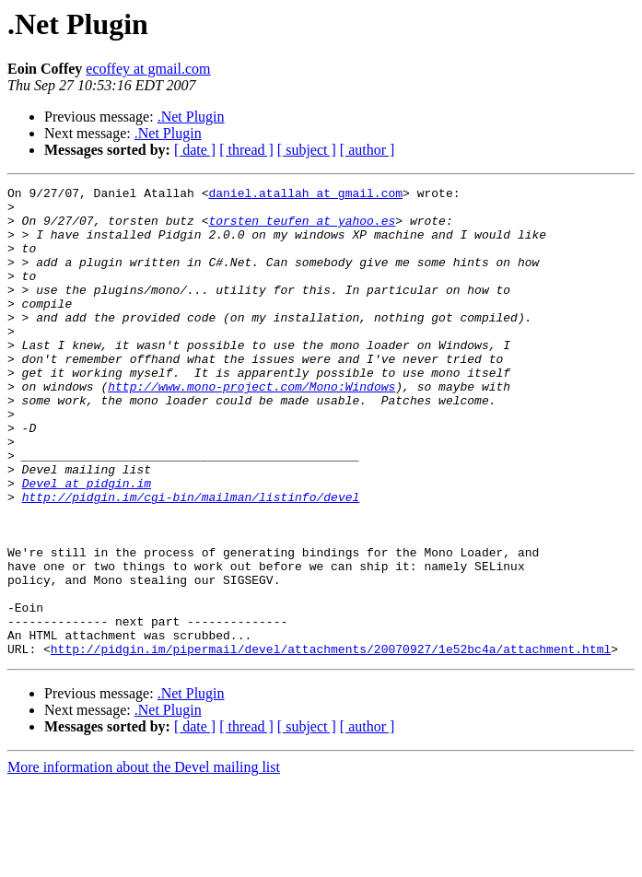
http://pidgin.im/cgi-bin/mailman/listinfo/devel (191, 560)
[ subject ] (306, 150)
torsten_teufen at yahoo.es (301, 228)
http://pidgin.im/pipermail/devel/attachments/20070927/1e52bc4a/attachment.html (331, 742)
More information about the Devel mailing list (143, 861)
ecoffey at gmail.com (148, 68)
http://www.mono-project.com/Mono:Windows (251, 427)
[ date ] (195, 150)
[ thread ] (246, 150)
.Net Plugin (191, 116)
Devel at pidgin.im (86, 543)
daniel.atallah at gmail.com (305, 195)
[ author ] (367, 150)
